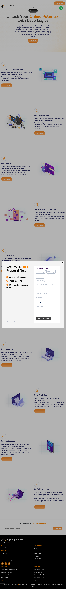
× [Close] (62, 263)
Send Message (43, 319)
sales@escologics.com (17, 277)
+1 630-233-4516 (15, 281)
